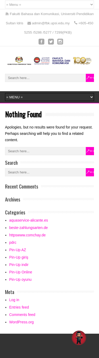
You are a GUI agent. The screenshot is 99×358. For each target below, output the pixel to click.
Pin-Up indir (19, 265)
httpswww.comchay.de (27, 235)
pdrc (12, 242)
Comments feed (22, 315)
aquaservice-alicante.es (28, 220)
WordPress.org (21, 322)
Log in (14, 300)
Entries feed (19, 307)
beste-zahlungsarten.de (28, 228)
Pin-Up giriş (18, 257)
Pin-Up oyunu (20, 279)
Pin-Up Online (20, 272)
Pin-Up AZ (17, 250)
